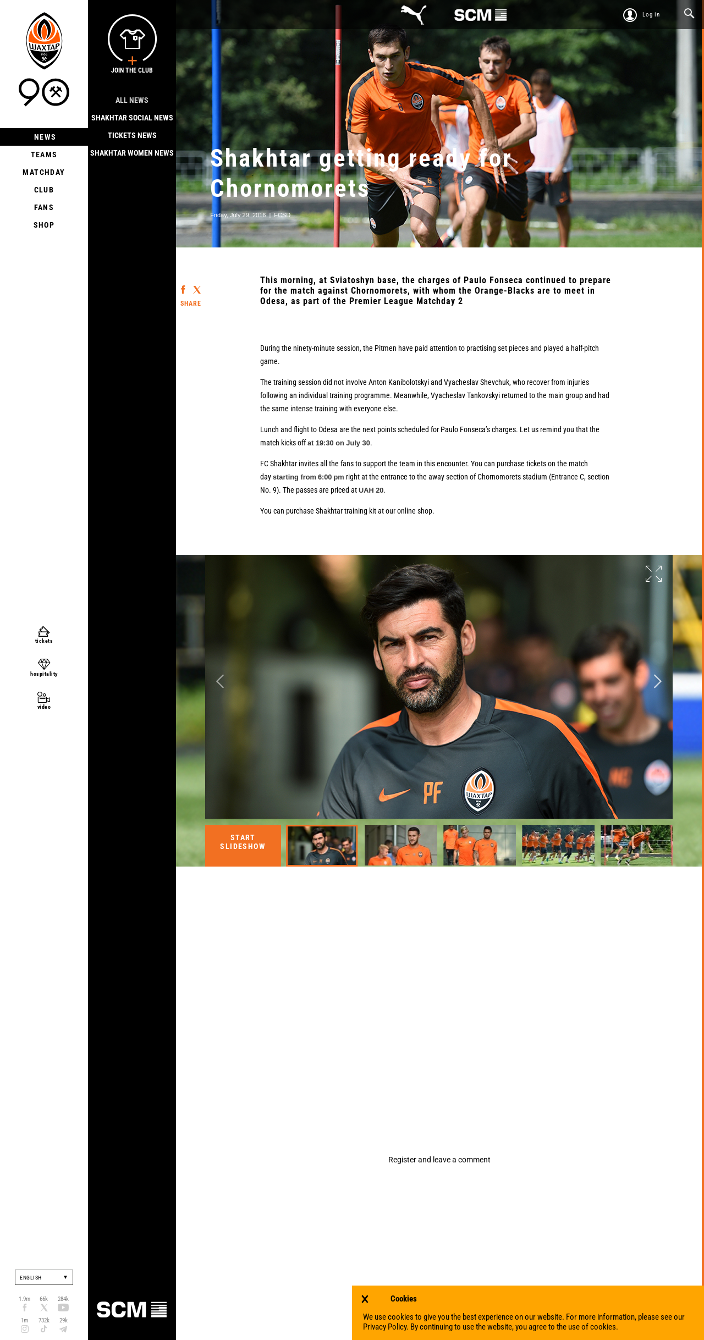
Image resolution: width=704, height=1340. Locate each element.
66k (44, 1299)
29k (63, 1320)
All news (132, 100)
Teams (44, 154)
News (44, 137)
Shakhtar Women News (132, 152)
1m (24, 1320)
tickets (44, 641)
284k (63, 1299)
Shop (44, 224)
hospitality (44, 674)
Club (44, 189)
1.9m (24, 1299)
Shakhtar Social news (132, 117)
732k (44, 1320)
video (44, 707)
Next (658, 681)
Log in (651, 14)
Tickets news (132, 135)
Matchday (44, 172)
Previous (220, 681)
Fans (44, 207)
